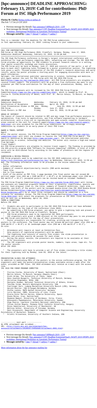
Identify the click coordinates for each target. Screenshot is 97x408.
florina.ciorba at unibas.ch (29, 20)
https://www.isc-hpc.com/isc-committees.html (33, 103)
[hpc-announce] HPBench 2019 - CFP (49, 27)
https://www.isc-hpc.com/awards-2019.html (28, 88)
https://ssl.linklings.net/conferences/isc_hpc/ (25, 184)
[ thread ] (35, 34)
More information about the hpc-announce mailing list (24, 406)
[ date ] (28, 34)
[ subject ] (44, 34)
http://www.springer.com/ (45, 158)
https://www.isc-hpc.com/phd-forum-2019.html (56, 211)
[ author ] (53, 34)
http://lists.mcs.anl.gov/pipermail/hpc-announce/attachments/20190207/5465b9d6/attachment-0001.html (31, 385)
